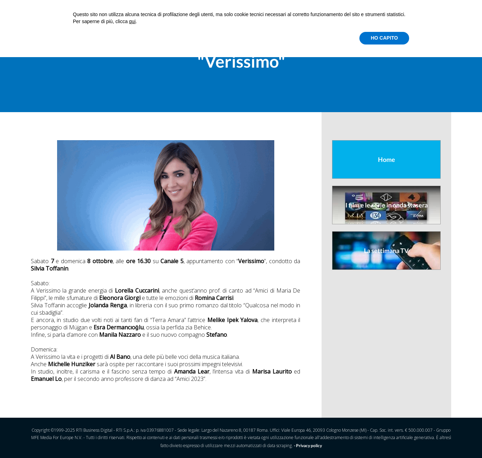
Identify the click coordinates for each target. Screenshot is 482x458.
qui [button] (132, 21)
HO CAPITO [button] (384, 38)
